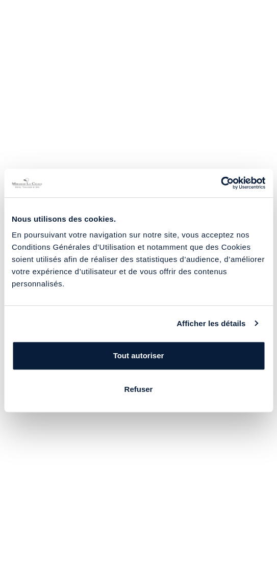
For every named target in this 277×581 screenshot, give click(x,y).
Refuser (138, 389)
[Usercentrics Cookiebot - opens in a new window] (220, 183)
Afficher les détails (211, 323)
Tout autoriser (138, 355)
